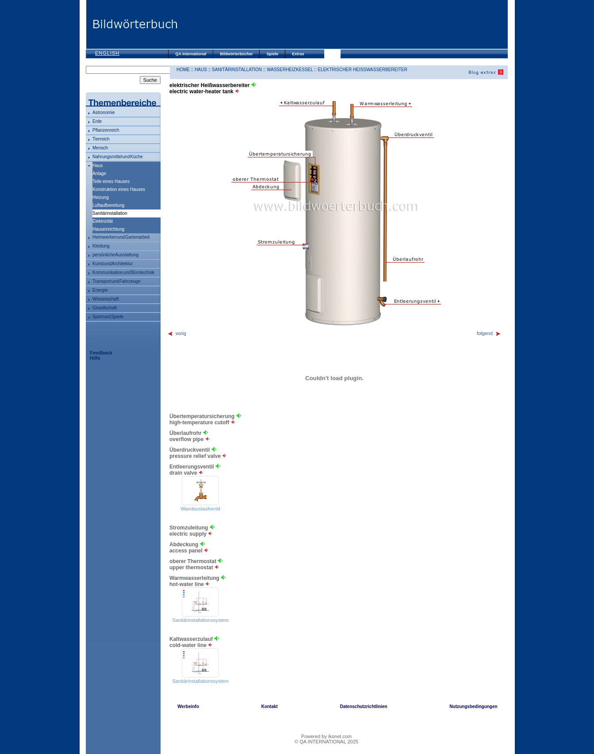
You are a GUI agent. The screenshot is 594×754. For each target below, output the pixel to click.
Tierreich (101, 139)
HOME (183, 69)
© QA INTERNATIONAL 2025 (326, 741)
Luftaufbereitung (108, 205)
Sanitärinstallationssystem (200, 620)
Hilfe (95, 358)
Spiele (273, 54)
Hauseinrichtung (108, 229)
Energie (99, 290)
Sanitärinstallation (237, 69)
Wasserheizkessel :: (292, 69)
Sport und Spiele (107, 316)
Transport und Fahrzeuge (116, 281)
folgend (489, 333)
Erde (97, 121)
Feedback (101, 352)
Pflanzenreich (105, 130)
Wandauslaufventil (200, 508)
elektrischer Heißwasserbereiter (362, 69)
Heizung (100, 197)
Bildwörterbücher (236, 54)
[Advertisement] (342, 24)
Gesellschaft (104, 307)
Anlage (99, 173)
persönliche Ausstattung (115, 254)
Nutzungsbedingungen (473, 706)
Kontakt (269, 706)
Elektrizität (102, 221)
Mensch (100, 147)
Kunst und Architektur (112, 263)
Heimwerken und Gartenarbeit (120, 237)
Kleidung (101, 246)
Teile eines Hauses (111, 181)
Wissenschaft (105, 299)
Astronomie (103, 112)
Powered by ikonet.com (326, 736)
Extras (298, 54)
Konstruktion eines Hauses (118, 189)
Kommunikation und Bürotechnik (123, 272)
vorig (176, 333)
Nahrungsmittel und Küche (117, 156)
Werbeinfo (188, 706)
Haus (97, 165)
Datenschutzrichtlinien (363, 706)
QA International (191, 54)
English (107, 53)
